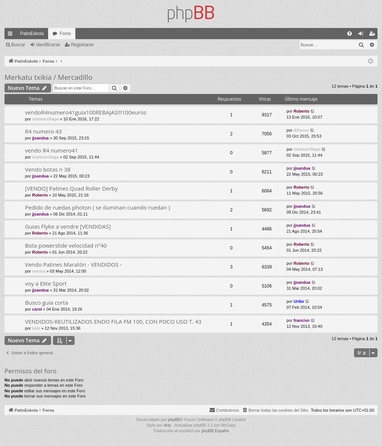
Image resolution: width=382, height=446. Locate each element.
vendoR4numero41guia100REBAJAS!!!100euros (85, 112)
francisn (302, 320)
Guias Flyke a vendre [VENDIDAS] (68, 226)
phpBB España (215, 430)
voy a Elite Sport (46, 283)
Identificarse (48, 44)
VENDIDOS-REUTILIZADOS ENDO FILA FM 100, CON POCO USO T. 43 (113, 321)
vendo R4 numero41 (51, 150)
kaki (36, 328)
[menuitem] (349, 33)
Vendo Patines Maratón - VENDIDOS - (73, 264)
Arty (167, 425)
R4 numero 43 (43, 131)
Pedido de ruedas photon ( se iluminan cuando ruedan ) (97, 207)
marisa (38, 271)
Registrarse (82, 44)
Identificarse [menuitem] (362, 35)
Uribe (299, 301)
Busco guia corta (46, 302)
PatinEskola (32, 33)
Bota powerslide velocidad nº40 (66, 245)
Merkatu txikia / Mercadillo (48, 77)
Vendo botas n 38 (48, 169)
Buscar (18, 44)
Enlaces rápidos (11, 35)
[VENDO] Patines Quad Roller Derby (71, 188)
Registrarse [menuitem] (374, 35)
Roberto (301, 111)
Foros (65, 33)
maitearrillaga (45, 119)
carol (37, 309)
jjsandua (40, 138)
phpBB (174, 419)
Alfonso (301, 130)
